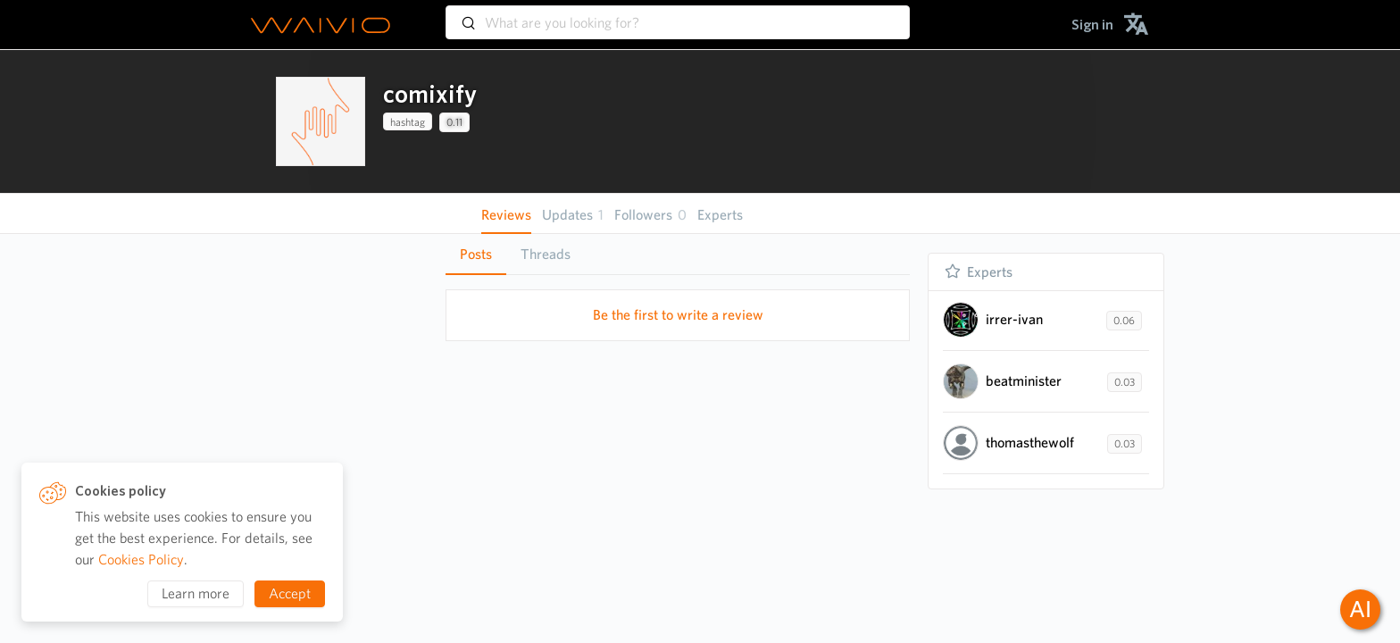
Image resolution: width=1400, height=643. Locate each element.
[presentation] (320, 121)
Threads (546, 254)
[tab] (476, 254)
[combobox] (678, 14)
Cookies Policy (141, 559)
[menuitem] (1092, 24)
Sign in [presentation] (1092, 24)
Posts (476, 254)
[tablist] (678, 254)
